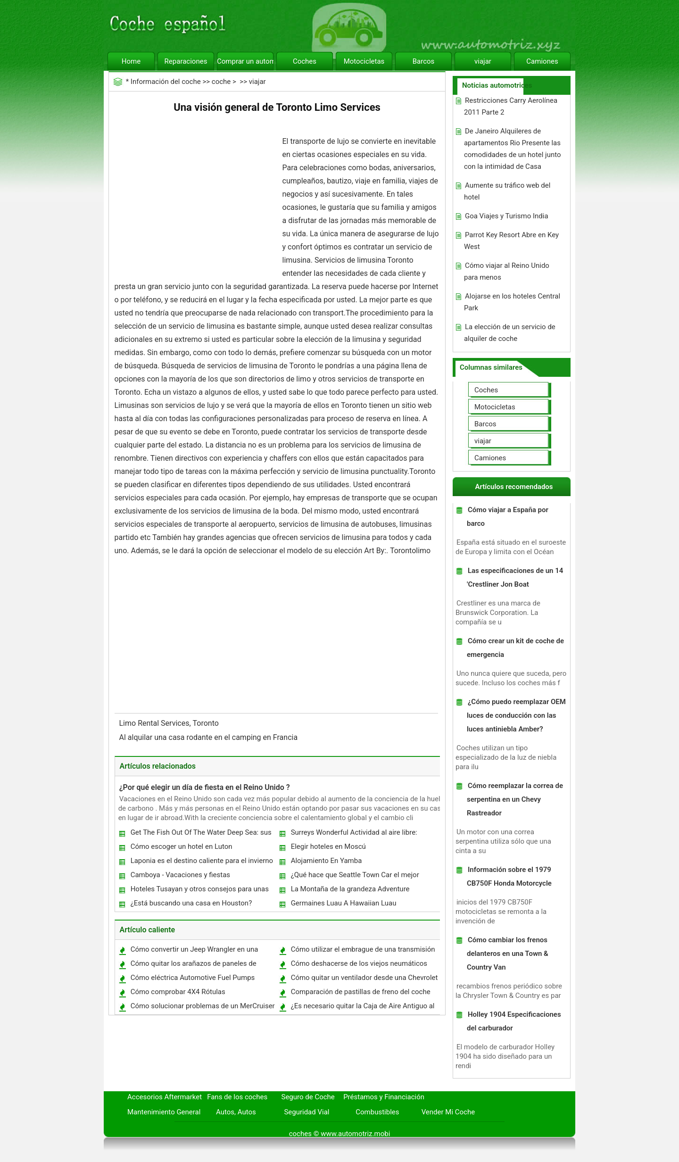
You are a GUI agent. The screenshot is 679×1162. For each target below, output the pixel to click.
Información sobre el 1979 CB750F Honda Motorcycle (509, 876)
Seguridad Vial (306, 1112)
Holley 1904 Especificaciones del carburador (514, 1021)
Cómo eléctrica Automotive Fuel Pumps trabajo (192, 979)
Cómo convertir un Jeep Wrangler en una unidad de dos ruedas (194, 951)
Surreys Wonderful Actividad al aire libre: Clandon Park (353, 834)
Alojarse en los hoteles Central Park (512, 302)
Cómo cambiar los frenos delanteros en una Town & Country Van (507, 953)
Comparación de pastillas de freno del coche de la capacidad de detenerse (360, 994)
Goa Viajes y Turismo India (506, 216)
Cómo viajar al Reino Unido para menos (506, 271)
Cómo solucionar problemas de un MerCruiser (203, 1006)
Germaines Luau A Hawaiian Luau (344, 903)
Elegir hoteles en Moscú (328, 846)
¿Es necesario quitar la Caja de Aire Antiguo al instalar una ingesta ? (362, 1008)
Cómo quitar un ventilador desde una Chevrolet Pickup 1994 (364, 979)
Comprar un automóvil (245, 61)
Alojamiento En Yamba (326, 860)
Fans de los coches (237, 1097)
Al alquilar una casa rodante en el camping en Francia (209, 737)
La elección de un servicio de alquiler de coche (509, 333)
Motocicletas (364, 61)
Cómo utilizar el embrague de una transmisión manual (362, 951)
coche (221, 81)
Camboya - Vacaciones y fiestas (180, 875)
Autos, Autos (236, 1112)
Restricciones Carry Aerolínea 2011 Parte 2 (510, 106)
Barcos (424, 61)
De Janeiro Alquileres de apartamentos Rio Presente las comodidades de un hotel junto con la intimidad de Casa (512, 149)
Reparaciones (186, 61)
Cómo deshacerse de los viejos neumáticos (359, 963)
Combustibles (377, 1112)
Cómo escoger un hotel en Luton (181, 846)
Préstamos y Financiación (383, 1097)
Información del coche (166, 81)
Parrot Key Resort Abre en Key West (511, 241)
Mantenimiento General (163, 1112)
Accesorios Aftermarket (164, 1097)
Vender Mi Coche (448, 1112)
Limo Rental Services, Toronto (170, 723)
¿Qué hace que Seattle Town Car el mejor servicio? (354, 877)
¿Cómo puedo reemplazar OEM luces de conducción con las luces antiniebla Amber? (516, 715)
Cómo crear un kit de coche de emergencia (515, 648)
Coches (304, 61)
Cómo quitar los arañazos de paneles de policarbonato (193, 965)
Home (131, 61)
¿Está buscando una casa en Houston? (191, 903)
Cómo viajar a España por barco (507, 517)
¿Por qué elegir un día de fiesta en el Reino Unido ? (204, 787)
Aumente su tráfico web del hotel (507, 191)
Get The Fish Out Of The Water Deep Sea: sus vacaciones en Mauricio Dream (201, 834)
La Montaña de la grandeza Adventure (350, 889)
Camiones (542, 61)
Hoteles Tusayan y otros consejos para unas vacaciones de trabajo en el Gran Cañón (199, 891)
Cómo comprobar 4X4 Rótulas (178, 992)
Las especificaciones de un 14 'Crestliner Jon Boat (515, 577)
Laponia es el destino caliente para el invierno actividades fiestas (201, 862)
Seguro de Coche (308, 1097)
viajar (482, 61)
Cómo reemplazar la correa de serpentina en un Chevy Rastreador (515, 799)
